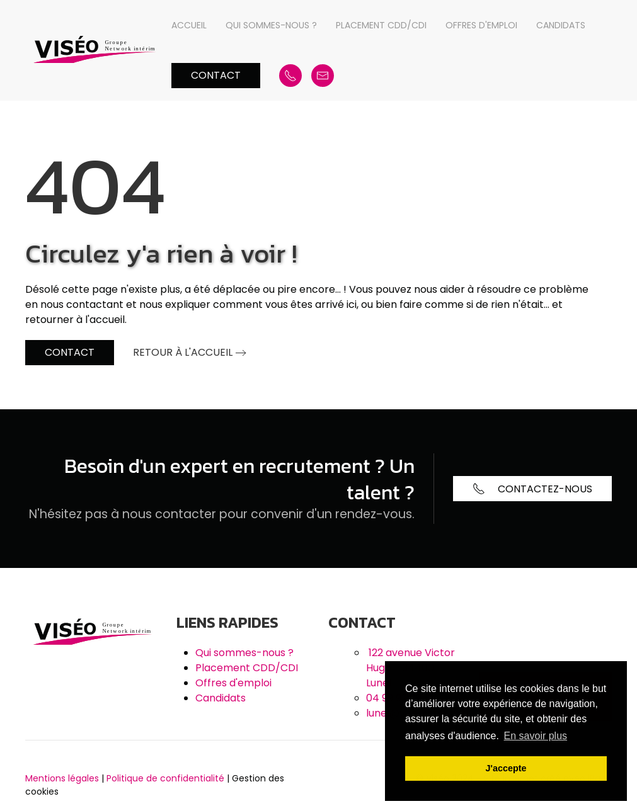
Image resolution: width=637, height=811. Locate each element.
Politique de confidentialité (165, 778)
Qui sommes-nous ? (271, 25)
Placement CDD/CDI (381, 25)
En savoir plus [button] (536, 735)
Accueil (189, 25)
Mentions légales (62, 778)
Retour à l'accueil (182, 352)
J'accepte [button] (505, 768)
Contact (216, 75)
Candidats (560, 25)
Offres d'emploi (481, 25)
